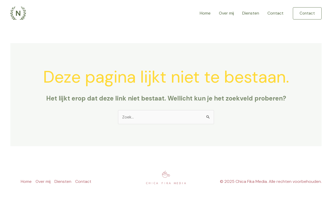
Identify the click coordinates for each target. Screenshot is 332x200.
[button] (307, 13)
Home (205, 13)
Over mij (226, 13)
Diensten (250, 13)
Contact (275, 13)
